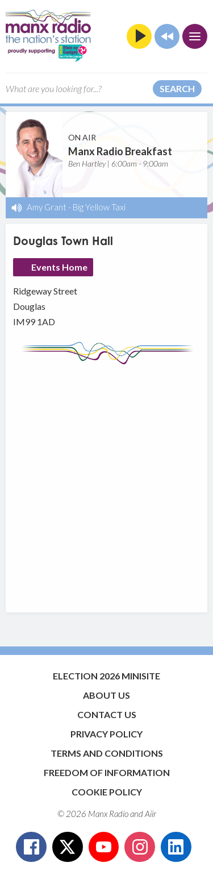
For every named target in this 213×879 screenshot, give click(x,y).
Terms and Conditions (107, 753)
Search (177, 88)
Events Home (59, 267)
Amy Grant (46, 207)
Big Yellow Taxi (99, 207)
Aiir (150, 813)
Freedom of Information (107, 772)
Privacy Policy (106, 733)
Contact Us (106, 714)
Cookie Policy (107, 791)
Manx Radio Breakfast (120, 151)
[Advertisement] (106, 483)
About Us (106, 695)
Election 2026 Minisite (106, 675)
